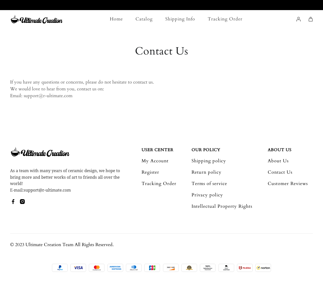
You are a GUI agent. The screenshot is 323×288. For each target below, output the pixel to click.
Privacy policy (207, 195)
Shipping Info (180, 19)
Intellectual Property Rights (222, 206)
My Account (155, 161)
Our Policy (206, 150)
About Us (279, 150)
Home (116, 19)
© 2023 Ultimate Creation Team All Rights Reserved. (62, 245)
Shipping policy (209, 161)
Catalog (144, 19)
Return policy (207, 172)
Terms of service (209, 183)
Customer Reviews (288, 183)
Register (150, 172)
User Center (157, 150)
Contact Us (280, 172)
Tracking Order (225, 19)
